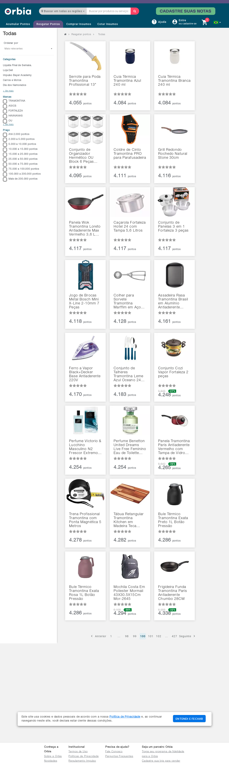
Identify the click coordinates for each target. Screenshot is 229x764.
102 (158, 636)
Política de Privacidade (124, 717)
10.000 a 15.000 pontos (20, 150)
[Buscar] (134, 11)
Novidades (50, 761)
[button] (217, 22)
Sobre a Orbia (53, 756)
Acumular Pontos (18, 24)
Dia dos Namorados (14, 85)
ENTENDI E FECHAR (189, 718)
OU (7, 121)
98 (127, 636)
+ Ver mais (8, 91)
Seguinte (187, 636)
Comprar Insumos (78, 24)
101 (150, 636)
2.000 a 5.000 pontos (19, 140)
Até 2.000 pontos (16, 135)
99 (135, 636)
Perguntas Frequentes (119, 756)
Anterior (98, 636)
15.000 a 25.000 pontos (20, 155)
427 (174, 636)
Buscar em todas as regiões (63, 11)
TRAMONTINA (14, 101)
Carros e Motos (12, 80)
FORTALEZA (13, 111)
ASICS (9, 106)
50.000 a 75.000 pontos (20, 164)
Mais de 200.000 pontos (20, 179)
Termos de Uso (77, 752)
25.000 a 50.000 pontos (20, 160)
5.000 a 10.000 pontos (19, 145)
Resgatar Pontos (48, 24)
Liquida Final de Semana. (17, 65)
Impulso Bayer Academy (17, 75)
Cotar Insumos (107, 24)
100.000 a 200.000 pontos (22, 174)
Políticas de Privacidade (83, 756)
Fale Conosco (114, 752)
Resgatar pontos (81, 34)
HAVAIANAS (13, 116)
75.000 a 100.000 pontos (21, 169)
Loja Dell (8, 70)
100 (142, 636)
